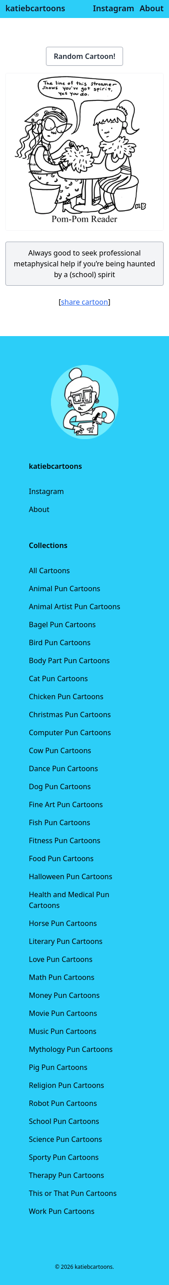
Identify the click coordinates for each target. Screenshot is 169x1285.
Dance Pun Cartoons (63, 768)
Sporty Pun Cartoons (64, 1157)
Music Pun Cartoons (62, 1031)
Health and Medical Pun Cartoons (69, 900)
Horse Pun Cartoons (63, 923)
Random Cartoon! (84, 56)
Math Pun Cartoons (61, 977)
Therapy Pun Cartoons (66, 1175)
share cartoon (84, 302)
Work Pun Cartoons (62, 1211)
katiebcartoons (35, 8)
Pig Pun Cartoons (58, 1067)
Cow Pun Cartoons (60, 750)
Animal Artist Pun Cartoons (74, 606)
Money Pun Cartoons (64, 995)
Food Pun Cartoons (61, 858)
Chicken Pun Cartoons (66, 696)
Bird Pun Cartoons (60, 642)
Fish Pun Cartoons (59, 822)
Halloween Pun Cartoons (70, 876)
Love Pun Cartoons (60, 959)
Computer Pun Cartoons (70, 732)
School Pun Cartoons (64, 1121)
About (39, 509)
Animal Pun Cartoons (64, 588)
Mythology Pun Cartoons (71, 1049)
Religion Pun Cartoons (66, 1085)
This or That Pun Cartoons (73, 1193)
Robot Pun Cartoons (63, 1103)
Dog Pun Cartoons (60, 786)
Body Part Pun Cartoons (69, 660)
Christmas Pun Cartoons (70, 714)
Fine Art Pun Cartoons (66, 804)
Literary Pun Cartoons (66, 941)
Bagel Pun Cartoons (62, 624)
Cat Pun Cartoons (58, 678)
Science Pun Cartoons (65, 1139)
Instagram (46, 491)
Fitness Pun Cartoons (64, 840)
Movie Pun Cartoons (63, 1013)
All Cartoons (49, 570)
